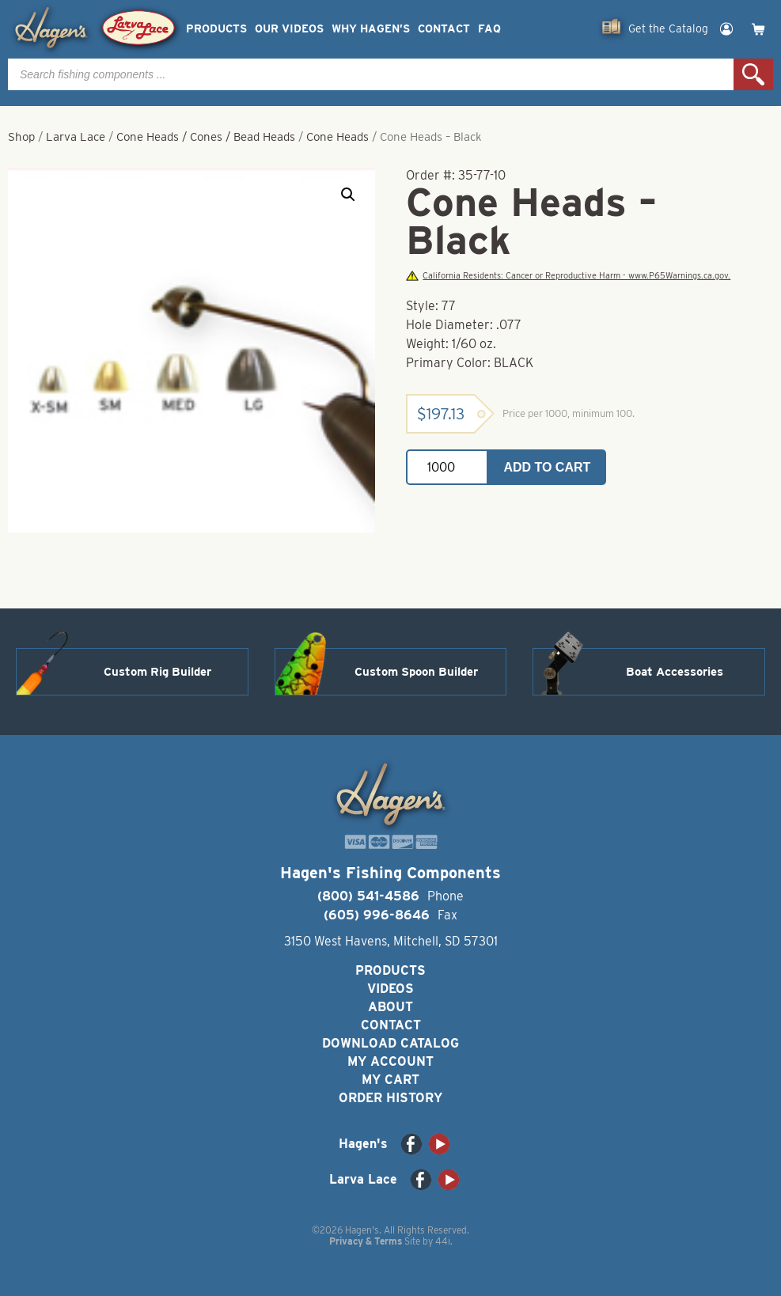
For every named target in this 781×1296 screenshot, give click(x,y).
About (390, 1006)
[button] (348, 194)
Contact (444, 29)
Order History (390, 1097)
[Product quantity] (447, 467)
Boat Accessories (674, 672)
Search (753, 74)
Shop (21, 137)
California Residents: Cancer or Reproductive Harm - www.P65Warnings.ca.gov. (568, 276)
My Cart (390, 1079)
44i (442, 1241)
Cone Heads (337, 137)
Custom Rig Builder (157, 672)
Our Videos (289, 29)
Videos (390, 988)
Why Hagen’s (371, 29)
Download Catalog (390, 1043)
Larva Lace (75, 137)
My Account (390, 1061)
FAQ (489, 29)
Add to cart (546, 467)
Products (216, 29)
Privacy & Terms (365, 1241)
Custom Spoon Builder (416, 672)
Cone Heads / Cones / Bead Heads (205, 137)
